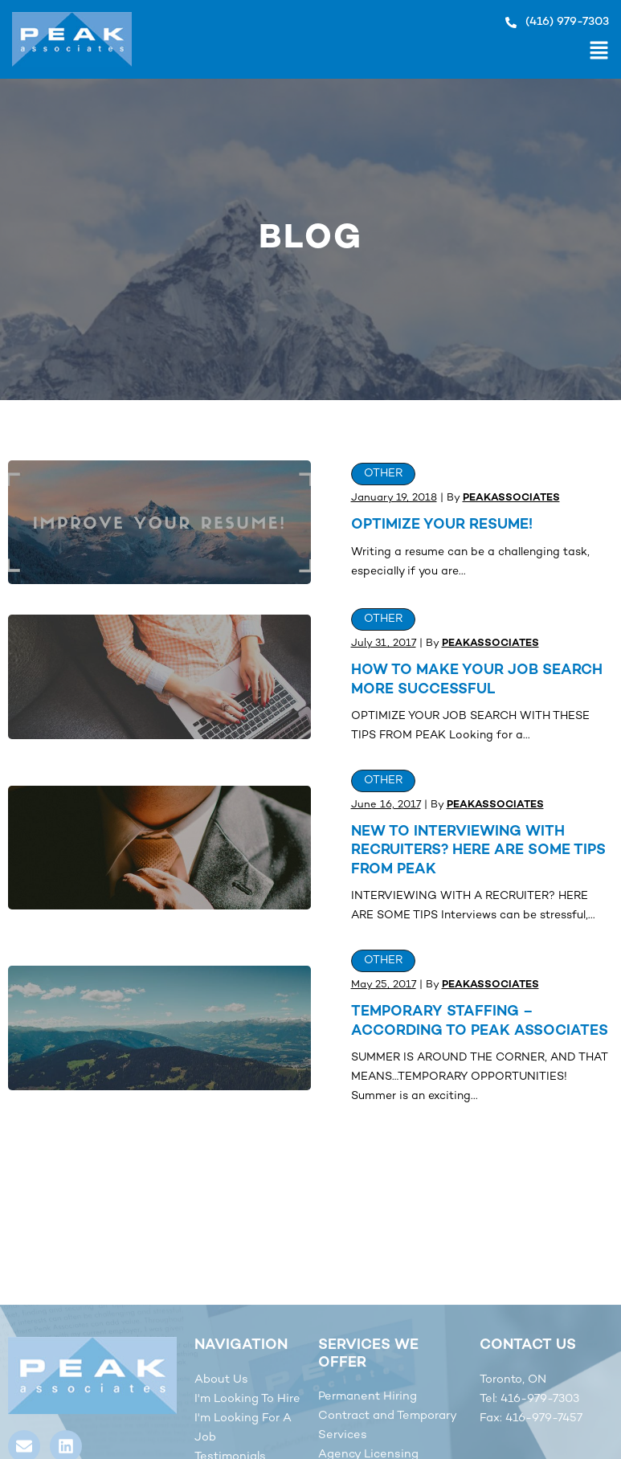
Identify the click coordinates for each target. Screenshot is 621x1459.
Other (383, 474)
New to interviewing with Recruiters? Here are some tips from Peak (478, 850)
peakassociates (511, 498)
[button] (370, 53)
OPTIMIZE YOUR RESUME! (442, 525)
